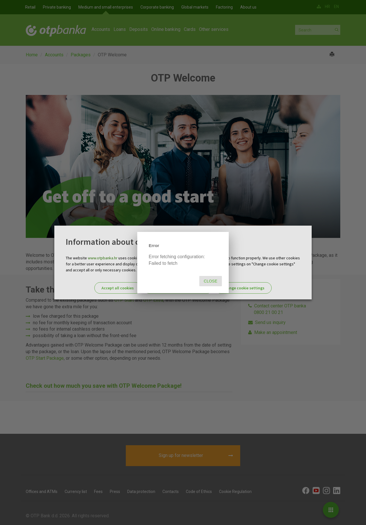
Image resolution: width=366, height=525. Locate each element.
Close (210, 281)
